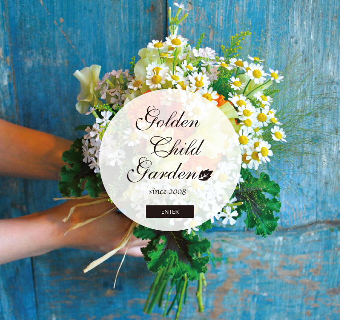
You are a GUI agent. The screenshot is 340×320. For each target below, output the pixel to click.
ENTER (170, 212)
